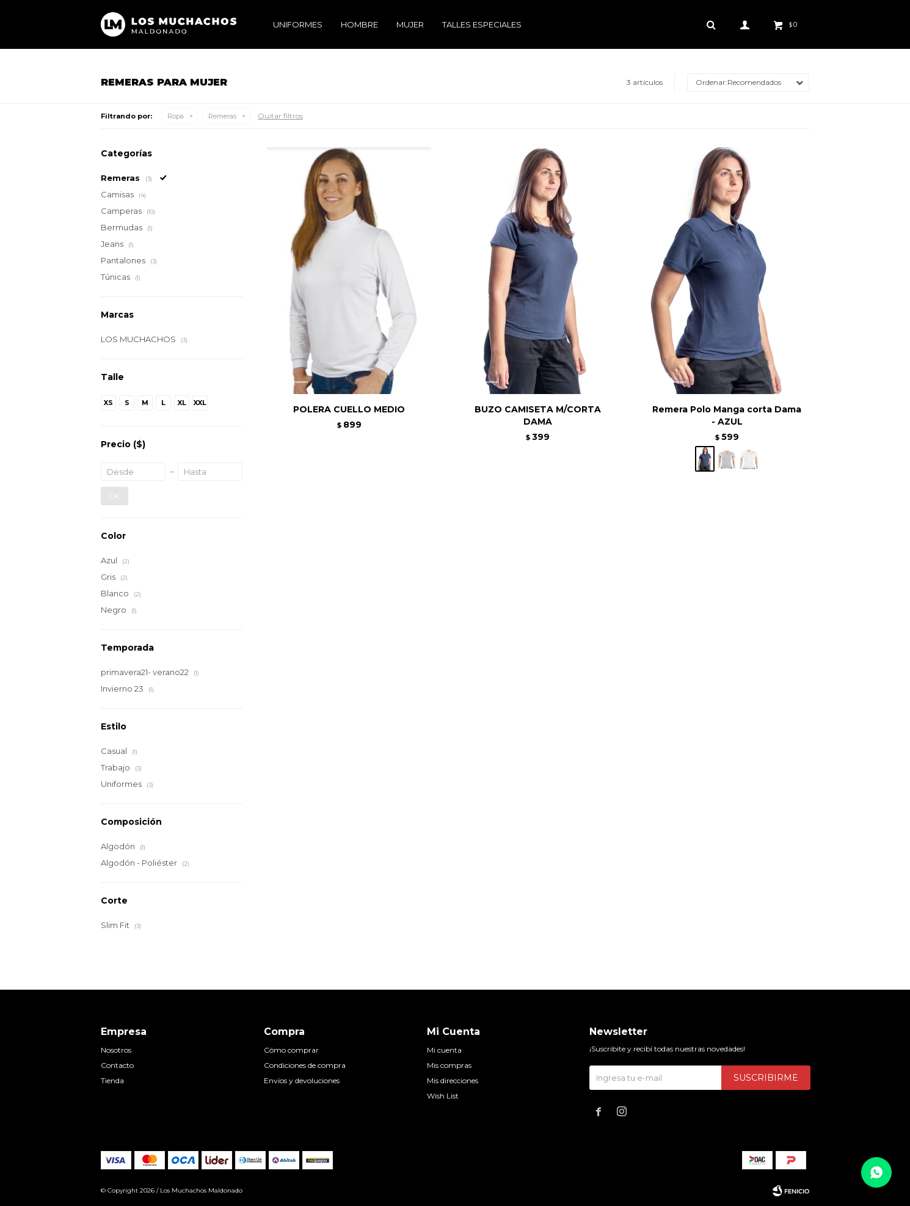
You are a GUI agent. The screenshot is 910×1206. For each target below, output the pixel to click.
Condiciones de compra (305, 1065)
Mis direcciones (452, 1080)
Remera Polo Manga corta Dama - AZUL (726, 415)
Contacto (117, 1065)
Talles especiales (482, 24)
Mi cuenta (444, 1049)
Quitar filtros (280, 115)
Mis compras (449, 1065)
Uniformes (297, 24)
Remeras (222, 116)
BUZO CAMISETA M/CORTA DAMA (538, 415)
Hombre (359, 24)
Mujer (410, 24)
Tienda (112, 1080)
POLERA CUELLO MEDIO (349, 409)
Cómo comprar (291, 1049)
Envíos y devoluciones (302, 1080)
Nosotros (116, 1049)
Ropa (175, 116)
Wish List (443, 1095)
